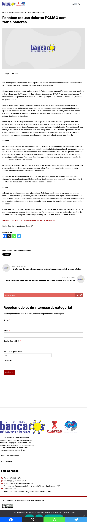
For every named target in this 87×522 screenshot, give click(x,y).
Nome (7, 320)
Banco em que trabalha (14, 351)
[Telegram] (19, 236)
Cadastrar (9, 372)
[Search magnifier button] (81, 295)
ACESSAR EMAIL (6, 461)
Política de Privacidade (9, 456)
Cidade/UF (8, 360)
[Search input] (40, 295)
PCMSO (6, 254)
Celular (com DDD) (12, 341)
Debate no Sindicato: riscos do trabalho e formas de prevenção (28, 220)
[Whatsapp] (14, 236)
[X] (9, 236)
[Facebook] (5, 236)
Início (4, 12)
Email (7, 330)
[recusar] (84, 516)
